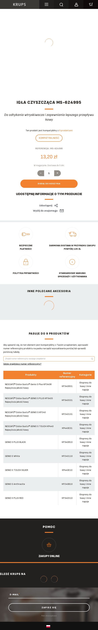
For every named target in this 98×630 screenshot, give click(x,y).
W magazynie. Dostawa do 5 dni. (49, 165)
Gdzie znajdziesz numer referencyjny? (22, 364)
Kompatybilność (49, 138)
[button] (76, 4)
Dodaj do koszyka (49, 183)
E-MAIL (15, 594)
